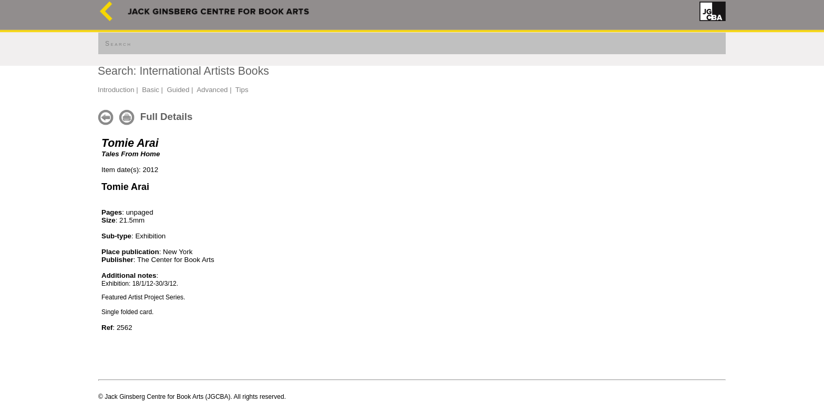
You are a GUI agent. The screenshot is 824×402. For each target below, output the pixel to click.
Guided (178, 90)
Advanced (212, 90)
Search (118, 43)
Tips (242, 90)
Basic (150, 90)
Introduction (116, 90)
